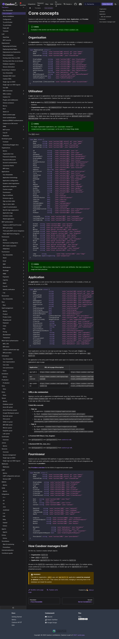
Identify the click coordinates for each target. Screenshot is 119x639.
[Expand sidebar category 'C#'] (23, 500)
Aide (51, 4)
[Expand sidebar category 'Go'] (23, 503)
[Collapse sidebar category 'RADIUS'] (23, 482)
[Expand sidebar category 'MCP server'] (23, 129)
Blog (47, 4)
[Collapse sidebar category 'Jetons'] (23, 442)
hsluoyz (90, 590)
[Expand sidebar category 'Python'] (23, 525)
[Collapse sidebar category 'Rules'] (23, 392)
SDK (13, 625)
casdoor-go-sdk (67, 448)
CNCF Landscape (79, 635)
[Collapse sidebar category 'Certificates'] (23, 436)
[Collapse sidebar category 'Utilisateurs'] (23, 355)
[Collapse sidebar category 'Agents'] (23, 529)
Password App (40, 4)
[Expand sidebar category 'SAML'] (23, 126)
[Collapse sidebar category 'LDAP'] (23, 470)
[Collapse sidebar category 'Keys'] (23, 302)
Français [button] (67, 4)
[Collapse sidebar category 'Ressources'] (23, 295)
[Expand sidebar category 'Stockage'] (23, 270)
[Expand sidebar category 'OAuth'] (23, 257)
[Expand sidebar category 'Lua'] (23, 513)
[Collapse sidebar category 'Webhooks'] (23, 463)
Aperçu (14, 619)
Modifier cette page (35, 590)
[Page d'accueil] (30, 8)
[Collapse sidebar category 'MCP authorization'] (23, 222)
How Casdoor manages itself (107, 22)
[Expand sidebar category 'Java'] (23, 506)
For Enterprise (58, 4)
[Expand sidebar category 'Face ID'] (23, 286)
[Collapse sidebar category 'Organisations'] (23, 147)
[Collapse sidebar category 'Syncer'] (23, 398)
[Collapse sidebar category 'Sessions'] (23, 449)
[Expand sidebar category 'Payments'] (23, 276)
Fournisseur (102, 19)
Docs (11, 4)
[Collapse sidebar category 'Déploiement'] (23, 43)
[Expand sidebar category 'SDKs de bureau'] (23, 90)
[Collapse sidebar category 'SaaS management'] (23, 308)
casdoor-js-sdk (66, 439)
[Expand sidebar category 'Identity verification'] (23, 289)
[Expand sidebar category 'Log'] (23, 292)
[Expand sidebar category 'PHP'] (23, 516)
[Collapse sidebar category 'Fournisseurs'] (23, 251)
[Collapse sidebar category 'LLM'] (23, 34)
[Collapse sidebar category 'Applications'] (23, 171)
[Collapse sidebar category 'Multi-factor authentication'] (23, 340)
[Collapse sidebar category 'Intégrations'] (23, 494)
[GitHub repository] (75, 4)
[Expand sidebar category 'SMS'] (23, 264)
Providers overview (38, 467)
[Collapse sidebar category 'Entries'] (23, 535)
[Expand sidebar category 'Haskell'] (23, 522)
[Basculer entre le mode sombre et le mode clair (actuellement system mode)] (115, 4)
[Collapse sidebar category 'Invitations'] (23, 373)
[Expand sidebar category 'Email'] (23, 261)
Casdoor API (16, 622)
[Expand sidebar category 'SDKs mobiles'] (23, 93)
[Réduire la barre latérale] (13, 607)
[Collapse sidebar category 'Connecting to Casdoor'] (23, 69)
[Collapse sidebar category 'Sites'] (23, 386)
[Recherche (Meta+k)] (92, 4)
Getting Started (17, 617)
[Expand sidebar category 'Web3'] (23, 283)
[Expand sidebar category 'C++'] (23, 497)
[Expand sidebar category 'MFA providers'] (23, 352)
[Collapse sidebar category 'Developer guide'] (23, 138)
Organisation (102, 9)
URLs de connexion (106, 16)
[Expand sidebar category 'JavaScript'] (23, 510)
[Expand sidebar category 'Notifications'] (23, 267)
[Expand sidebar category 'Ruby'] (23, 519)
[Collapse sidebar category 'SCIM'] (23, 488)
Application (102, 14)
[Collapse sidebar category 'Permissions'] (23, 236)
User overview (83, 267)
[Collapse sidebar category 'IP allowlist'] (23, 379)
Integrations (31, 4)
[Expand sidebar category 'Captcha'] (23, 280)
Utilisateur (102, 11)
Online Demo (107, 4)
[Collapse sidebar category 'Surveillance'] (23, 541)
